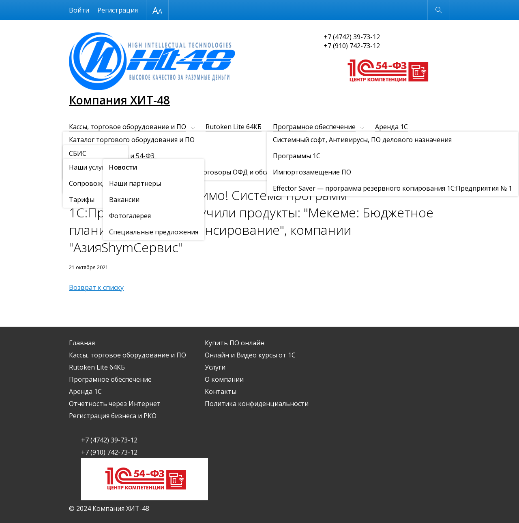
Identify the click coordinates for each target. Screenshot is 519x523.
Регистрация (117, 10)
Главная (82, 342)
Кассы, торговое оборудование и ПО (127, 126)
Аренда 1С (391, 126)
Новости (115, 174)
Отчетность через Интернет (115, 140)
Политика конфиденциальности (257, 403)
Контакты (183, 154)
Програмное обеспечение (314, 126)
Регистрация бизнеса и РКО (224, 140)
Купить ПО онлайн (309, 140)
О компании (128, 154)
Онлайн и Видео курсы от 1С (395, 140)
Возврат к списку (96, 287)
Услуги (79, 154)
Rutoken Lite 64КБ (234, 126)
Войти (79, 10)
